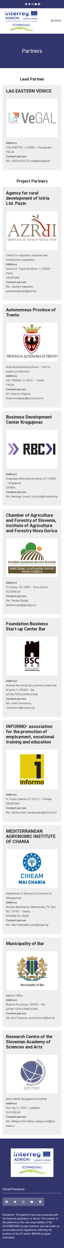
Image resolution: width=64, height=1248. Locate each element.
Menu (56, 20)
